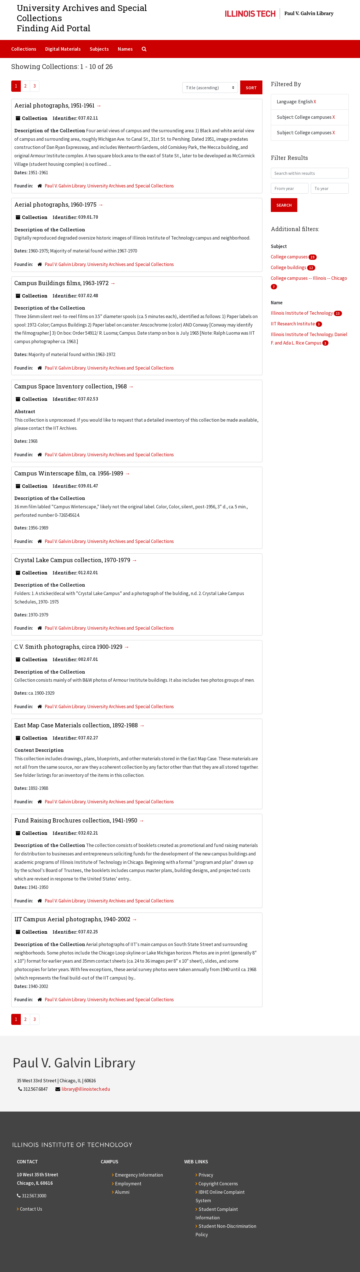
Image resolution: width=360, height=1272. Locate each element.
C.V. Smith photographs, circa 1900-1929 (69, 646)
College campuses (290, 257)
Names (125, 49)
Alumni (122, 1192)
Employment (128, 1184)
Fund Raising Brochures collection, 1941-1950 (76, 820)
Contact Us (31, 1209)
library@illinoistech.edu (86, 1089)
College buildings (289, 267)
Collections (23, 49)
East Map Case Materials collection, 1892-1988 (76, 725)
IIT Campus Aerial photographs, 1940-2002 (73, 919)
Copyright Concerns (218, 1184)
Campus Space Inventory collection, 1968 (71, 386)
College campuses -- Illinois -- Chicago (309, 278)
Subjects (99, 49)
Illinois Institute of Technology (302, 313)
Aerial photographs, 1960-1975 (56, 204)
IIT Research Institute (293, 324)
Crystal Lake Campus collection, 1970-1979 (73, 560)
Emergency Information (139, 1175)
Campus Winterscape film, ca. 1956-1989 (69, 473)
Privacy (206, 1175)
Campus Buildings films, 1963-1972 (62, 283)
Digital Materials (63, 49)
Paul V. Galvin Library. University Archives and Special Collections (109, 186)
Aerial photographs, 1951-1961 (55, 105)
